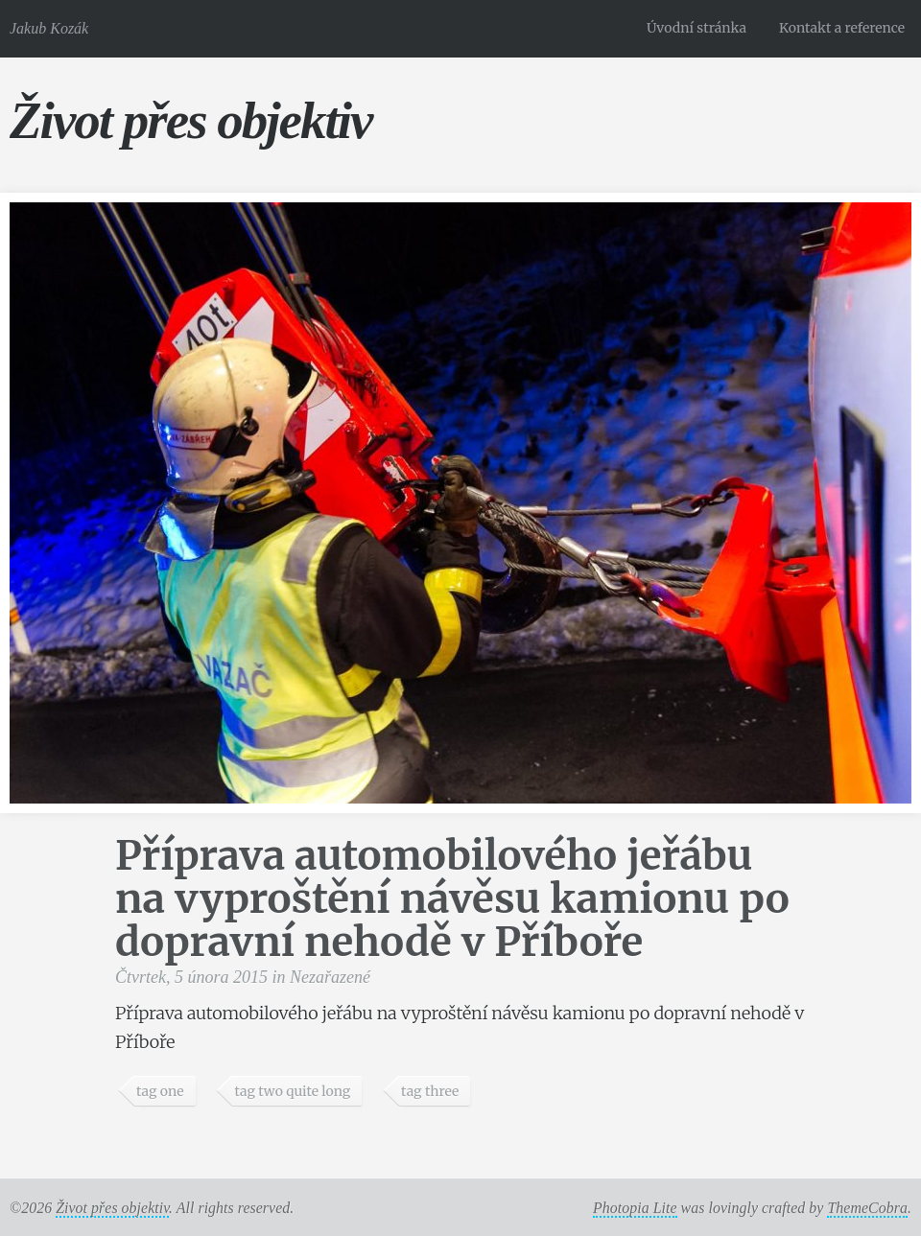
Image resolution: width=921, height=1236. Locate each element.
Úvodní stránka (696, 27)
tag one (160, 1091)
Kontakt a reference (842, 27)
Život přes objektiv (190, 120)
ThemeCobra (867, 1208)
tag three (430, 1091)
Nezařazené (330, 977)
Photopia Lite (635, 1208)
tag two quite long (292, 1091)
